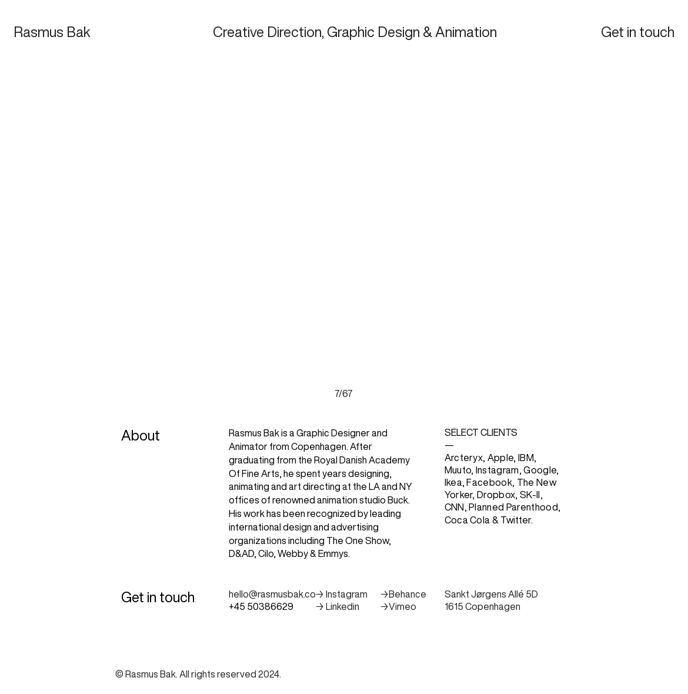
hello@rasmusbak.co (272, 594)
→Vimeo (398, 606)
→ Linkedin (337, 606)
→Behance (403, 594)
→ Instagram (341, 594)
